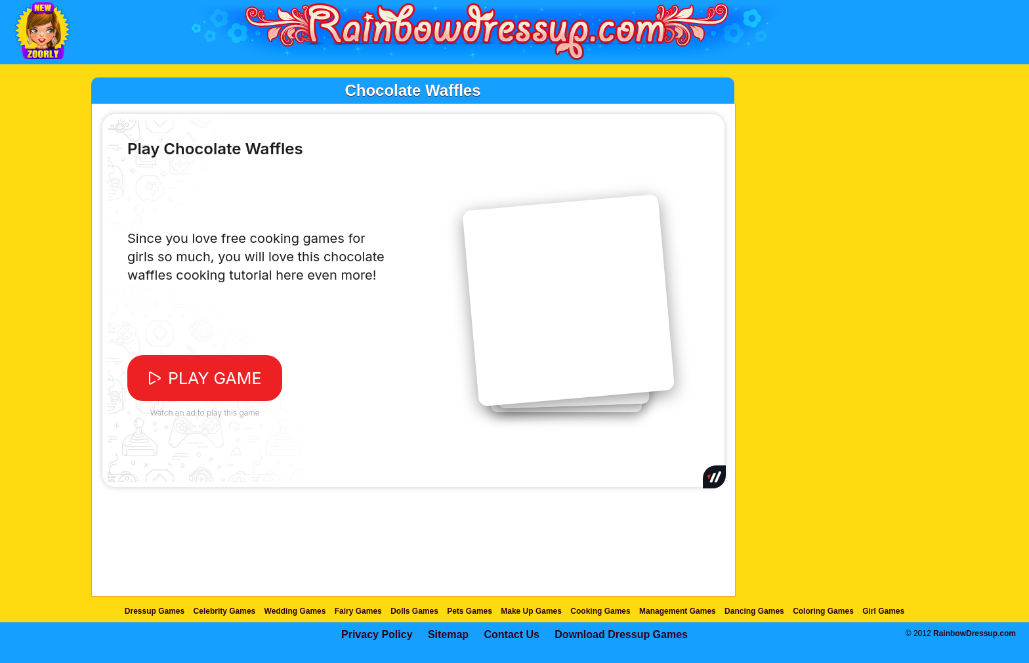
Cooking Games (600, 611)
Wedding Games (295, 611)
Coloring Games (823, 611)
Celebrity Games (225, 611)
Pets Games (469, 611)
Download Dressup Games (621, 634)
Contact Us (511, 634)
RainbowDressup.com (974, 633)
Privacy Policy (377, 634)
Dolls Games (414, 611)
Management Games (677, 611)
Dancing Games (754, 611)
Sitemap (448, 634)
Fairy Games (358, 611)
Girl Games (883, 611)
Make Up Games (531, 611)
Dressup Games (154, 611)
